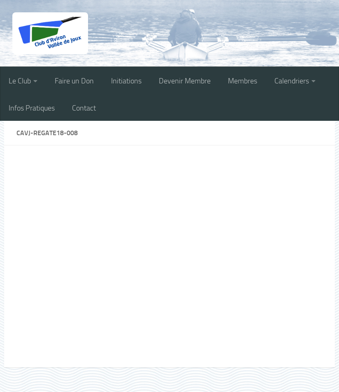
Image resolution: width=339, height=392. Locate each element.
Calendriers (291, 80)
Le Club (20, 80)
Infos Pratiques (32, 108)
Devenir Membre (185, 80)
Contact (84, 108)
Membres (242, 80)
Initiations (126, 80)
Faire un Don (74, 80)
